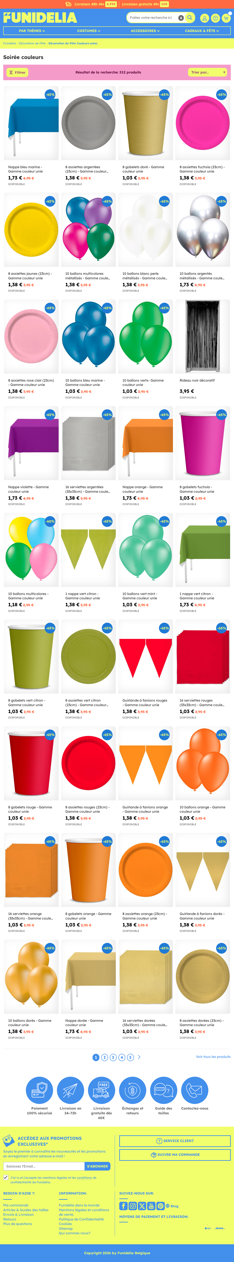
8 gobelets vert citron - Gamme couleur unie (26, 702)
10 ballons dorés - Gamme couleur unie (29, 1022)
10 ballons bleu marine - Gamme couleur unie (85, 382)
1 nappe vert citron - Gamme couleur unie (82, 596)
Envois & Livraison (18, 1214)
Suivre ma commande (175, 1155)
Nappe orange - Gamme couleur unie (142, 489)
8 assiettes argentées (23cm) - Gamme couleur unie (85, 169)
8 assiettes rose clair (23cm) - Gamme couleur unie (31, 382)
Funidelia (9, 43)
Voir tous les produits (213, 1056)
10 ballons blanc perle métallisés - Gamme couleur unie (145, 275)
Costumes (87, 30)
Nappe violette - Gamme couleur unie (28, 489)
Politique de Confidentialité (81, 1219)
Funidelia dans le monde (79, 1205)
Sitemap (66, 1228)
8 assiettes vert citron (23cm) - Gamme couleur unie (85, 702)
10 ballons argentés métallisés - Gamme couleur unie (203, 275)
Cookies (65, 1224)
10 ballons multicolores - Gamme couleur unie (28, 596)
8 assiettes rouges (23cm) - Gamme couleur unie (87, 809)
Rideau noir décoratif (197, 380)
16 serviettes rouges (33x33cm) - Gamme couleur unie (203, 702)
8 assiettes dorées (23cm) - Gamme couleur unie (202, 1022)
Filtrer (20, 72)
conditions (84, 1178)
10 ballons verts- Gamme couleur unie (143, 382)
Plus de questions (17, 1224)
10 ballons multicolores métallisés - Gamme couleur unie (88, 275)
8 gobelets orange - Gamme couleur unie (88, 916)
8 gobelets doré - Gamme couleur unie (143, 169)
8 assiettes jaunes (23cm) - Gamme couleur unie (30, 275)
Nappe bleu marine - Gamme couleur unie (25, 169)
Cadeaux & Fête (200, 30)
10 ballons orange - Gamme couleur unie (202, 809)
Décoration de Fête (32, 43)
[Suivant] (139, 1057)
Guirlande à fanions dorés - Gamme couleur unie (202, 916)
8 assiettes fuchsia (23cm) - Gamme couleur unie (202, 169)
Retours (9, 1219)
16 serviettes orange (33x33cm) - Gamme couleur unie (31, 916)
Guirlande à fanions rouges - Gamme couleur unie (144, 702)
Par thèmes (30, 30)
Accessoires (143, 30)
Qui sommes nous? (74, 1233)
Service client (175, 1141)
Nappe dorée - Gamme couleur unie (84, 1022)
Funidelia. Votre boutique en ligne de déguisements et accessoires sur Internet (40, 17)
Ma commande (15, 1205)
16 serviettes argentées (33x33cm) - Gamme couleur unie (88, 489)
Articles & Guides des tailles (26, 1210)
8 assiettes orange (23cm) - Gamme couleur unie (144, 916)
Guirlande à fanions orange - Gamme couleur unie (145, 809)
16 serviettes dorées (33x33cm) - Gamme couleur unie (145, 1022)
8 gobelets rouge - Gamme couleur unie (30, 809)
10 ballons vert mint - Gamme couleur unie (139, 596)
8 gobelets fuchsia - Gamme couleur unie (197, 489)
